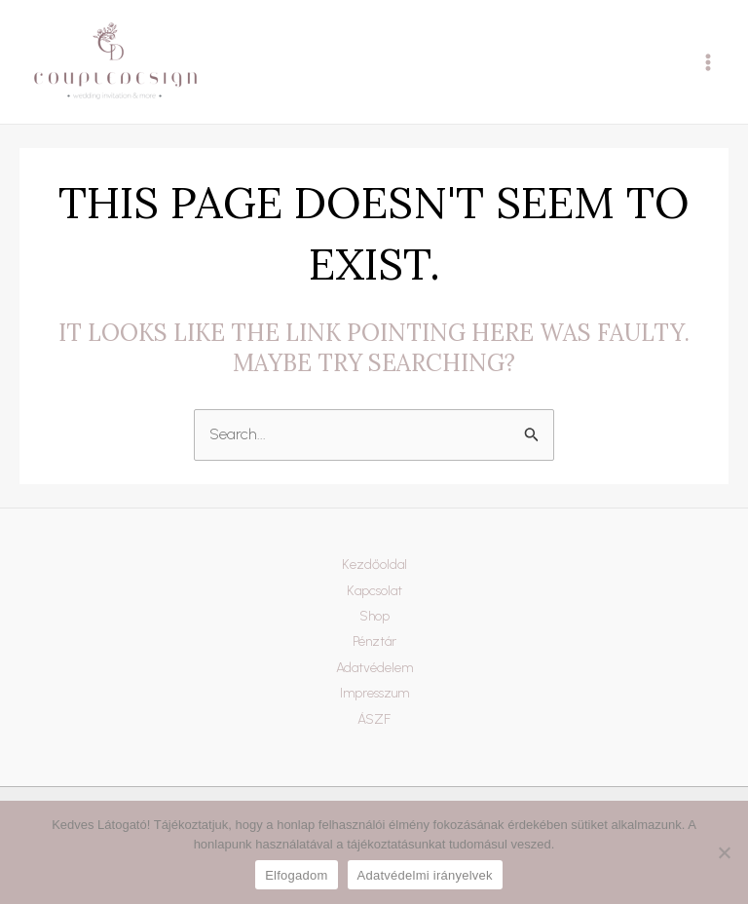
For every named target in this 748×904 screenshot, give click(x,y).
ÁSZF (374, 719)
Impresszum (374, 693)
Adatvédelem (374, 667)
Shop (374, 616)
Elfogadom (296, 875)
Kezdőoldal (374, 564)
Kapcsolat (374, 591)
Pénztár (374, 641)
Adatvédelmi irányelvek (425, 875)
